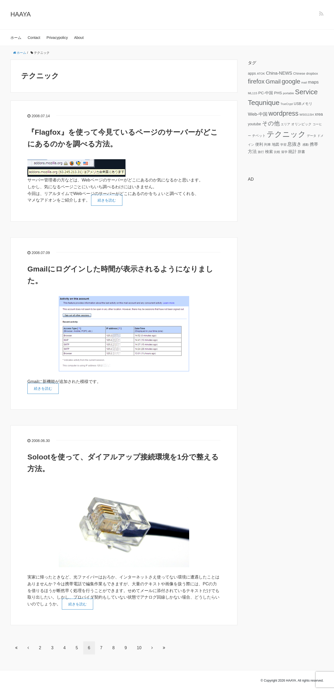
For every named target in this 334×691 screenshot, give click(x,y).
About (79, 38)
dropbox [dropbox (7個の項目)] (312, 73)
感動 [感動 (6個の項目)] (305, 144)
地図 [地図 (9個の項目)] (275, 144)
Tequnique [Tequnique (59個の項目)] (263, 103)
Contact (34, 38)
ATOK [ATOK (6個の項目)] (261, 73)
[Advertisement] (286, 264)
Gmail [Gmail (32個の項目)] (273, 81)
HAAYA (20, 14)
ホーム (15, 38)
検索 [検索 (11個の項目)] (269, 151)
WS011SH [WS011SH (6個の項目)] (307, 114)
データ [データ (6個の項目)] (311, 135)
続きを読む (107, 200)
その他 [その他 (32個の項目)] (271, 123)
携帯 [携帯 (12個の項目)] (314, 144)
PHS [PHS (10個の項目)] (278, 93)
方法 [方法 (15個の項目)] (252, 151)
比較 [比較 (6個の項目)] (277, 151)
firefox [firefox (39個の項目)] (256, 81)
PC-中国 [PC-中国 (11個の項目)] (265, 93)
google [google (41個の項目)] (291, 81)
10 (139, 648)
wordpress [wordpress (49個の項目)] (284, 113)
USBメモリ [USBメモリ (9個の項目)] (303, 104)
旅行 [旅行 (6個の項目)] (261, 151)
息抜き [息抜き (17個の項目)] (294, 144)
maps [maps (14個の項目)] (313, 82)
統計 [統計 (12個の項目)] (292, 151)
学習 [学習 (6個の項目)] (283, 144)
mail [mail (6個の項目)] (304, 82)
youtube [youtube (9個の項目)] (254, 124)
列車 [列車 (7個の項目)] (267, 144)
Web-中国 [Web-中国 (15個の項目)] (257, 114)
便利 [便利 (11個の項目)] (259, 144)
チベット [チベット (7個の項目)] (259, 136)
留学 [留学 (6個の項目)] (284, 151)
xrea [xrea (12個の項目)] (319, 114)
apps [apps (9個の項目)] (252, 73)
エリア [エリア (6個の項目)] (285, 124)
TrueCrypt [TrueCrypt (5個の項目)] (287, 103)
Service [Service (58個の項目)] (306, 92)
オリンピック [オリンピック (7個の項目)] (301, 124)
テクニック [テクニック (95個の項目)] (286, 134)
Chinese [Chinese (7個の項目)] (299, 73)
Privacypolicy (57, 38)
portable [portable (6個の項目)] (288, 93)
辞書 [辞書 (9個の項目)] (301, 152)
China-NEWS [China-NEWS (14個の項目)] (279, 73)
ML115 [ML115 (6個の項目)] (252, 93)
